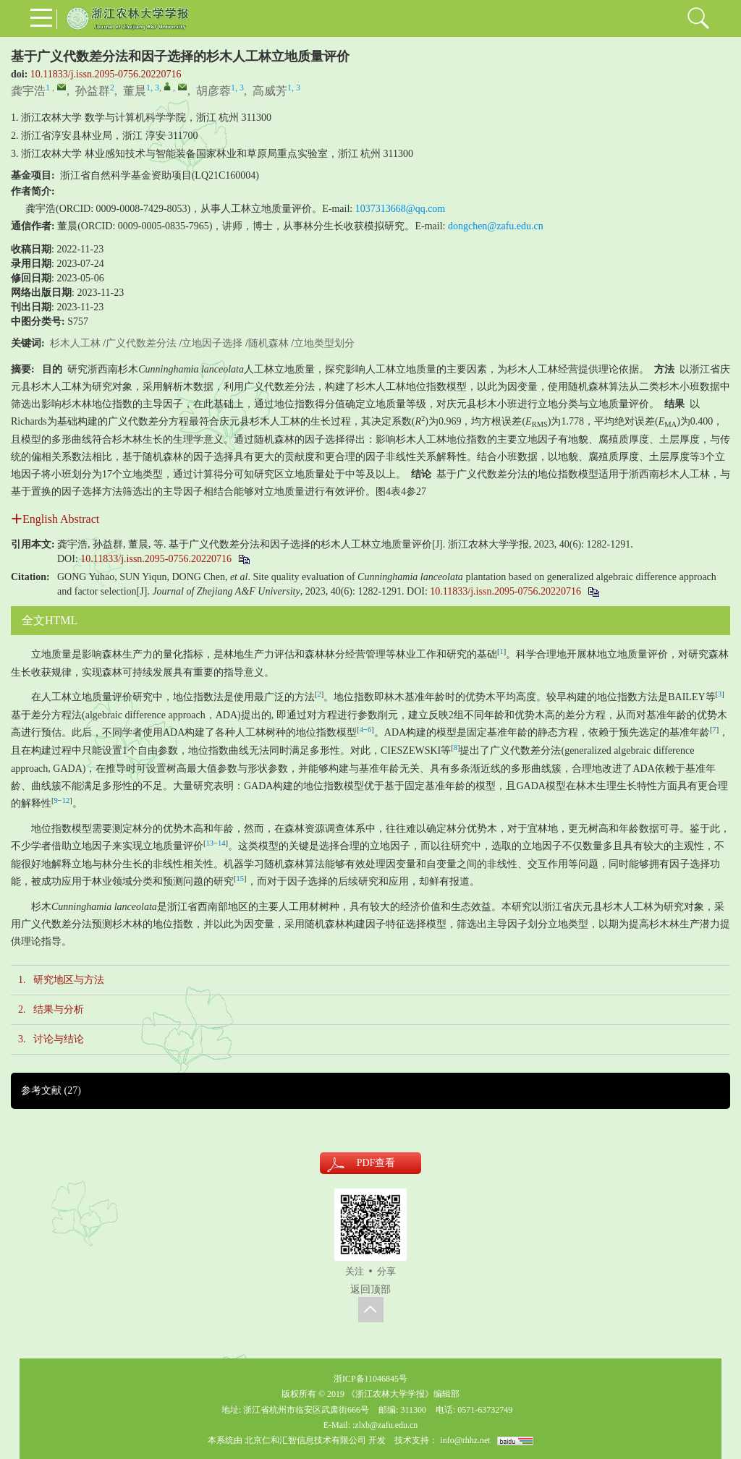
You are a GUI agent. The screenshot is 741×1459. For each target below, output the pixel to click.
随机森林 (268, 343)
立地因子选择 (212, 343)
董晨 (134, 91)
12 (66, 800)
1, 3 (152, 87)
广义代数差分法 (141, 343)
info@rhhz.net (465, 1440)
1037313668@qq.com (400, 208)
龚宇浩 (28, 91)
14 (222, 843)
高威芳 (270, 91)
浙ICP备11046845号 (370, 1379)
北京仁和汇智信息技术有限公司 (305, 1440)
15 (241, 878)
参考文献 (51, 1090)
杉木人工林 (75, 343)
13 (210, 843)
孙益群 (92, 91)
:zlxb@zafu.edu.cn (385, 1425)
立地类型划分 (324, 343)
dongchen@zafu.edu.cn (495, 226)
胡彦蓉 (213, 91)
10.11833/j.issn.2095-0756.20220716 (106, 74)
